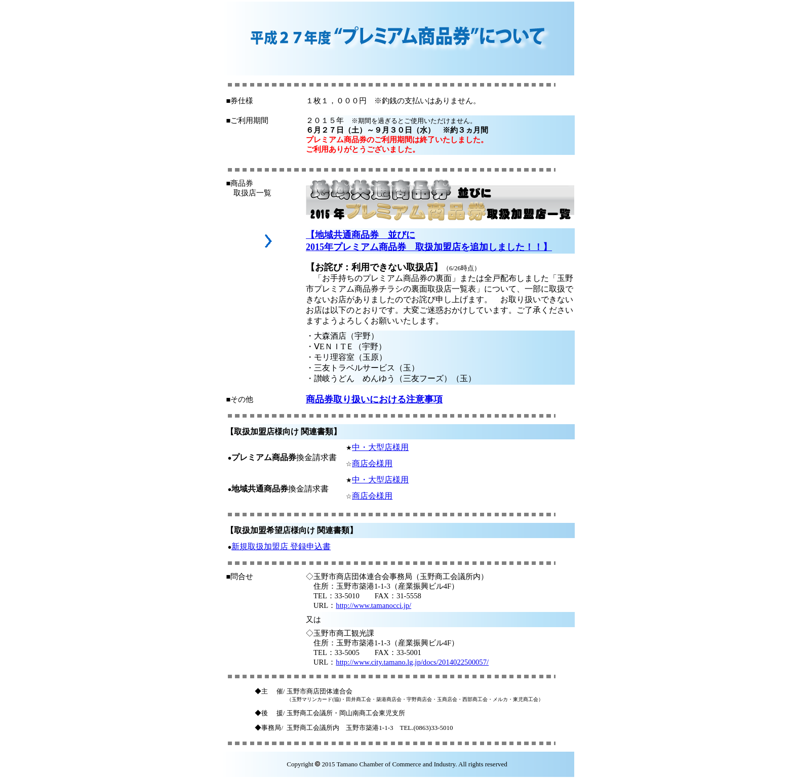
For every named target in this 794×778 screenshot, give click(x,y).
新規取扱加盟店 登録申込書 (281, 546)
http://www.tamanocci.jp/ (373, 605)
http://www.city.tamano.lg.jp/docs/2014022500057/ (412, 662)
